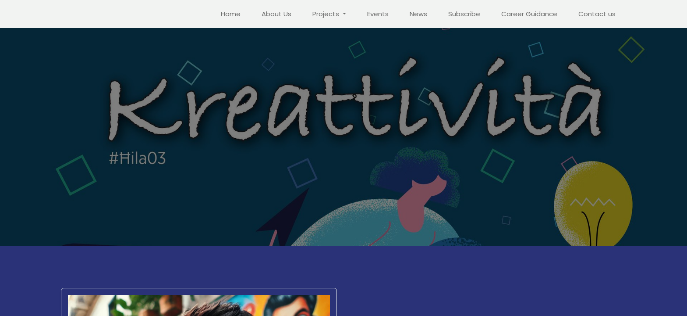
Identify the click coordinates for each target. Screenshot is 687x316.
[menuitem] (230, 14)
